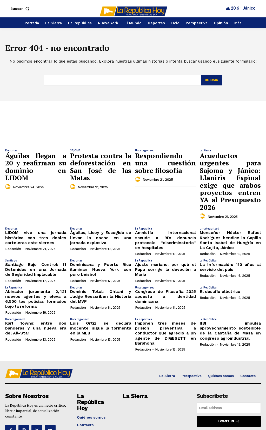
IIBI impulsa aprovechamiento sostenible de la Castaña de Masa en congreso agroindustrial (230, 294)
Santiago (11, 232)
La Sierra (205, 151)
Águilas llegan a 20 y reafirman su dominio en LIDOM (35, 161)
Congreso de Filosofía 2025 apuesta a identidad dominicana (165, 263)
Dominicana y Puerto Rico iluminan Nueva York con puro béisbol (100, 240)
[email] (229, 368)
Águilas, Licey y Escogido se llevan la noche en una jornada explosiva (100, 211)
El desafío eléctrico (218, 261)
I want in (229, 381)
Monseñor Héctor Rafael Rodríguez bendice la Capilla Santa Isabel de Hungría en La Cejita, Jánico (230, 213)
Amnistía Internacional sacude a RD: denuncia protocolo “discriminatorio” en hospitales (165, 211)
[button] (21, 8)
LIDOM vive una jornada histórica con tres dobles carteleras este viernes (35, 211)
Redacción (13, 222)
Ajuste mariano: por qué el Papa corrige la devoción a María (165, 238)
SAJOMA (75, 151)
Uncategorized (145, 151)
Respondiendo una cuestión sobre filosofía (165, 158)
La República (143, 203)
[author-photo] (8, 175)
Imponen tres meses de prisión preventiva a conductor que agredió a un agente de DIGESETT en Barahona (165, 297)
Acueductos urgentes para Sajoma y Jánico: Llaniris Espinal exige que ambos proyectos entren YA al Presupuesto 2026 (230, 169)
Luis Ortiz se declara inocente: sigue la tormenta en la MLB (100, 292)
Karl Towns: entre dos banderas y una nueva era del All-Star (35, 292)
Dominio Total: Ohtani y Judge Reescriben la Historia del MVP (100, 263)
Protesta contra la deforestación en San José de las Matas (100, 161)
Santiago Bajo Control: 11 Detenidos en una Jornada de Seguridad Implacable (35, 240)
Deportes (11, 151)
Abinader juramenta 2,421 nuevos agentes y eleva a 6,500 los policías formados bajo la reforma (35, 267)
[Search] (211, 81)
